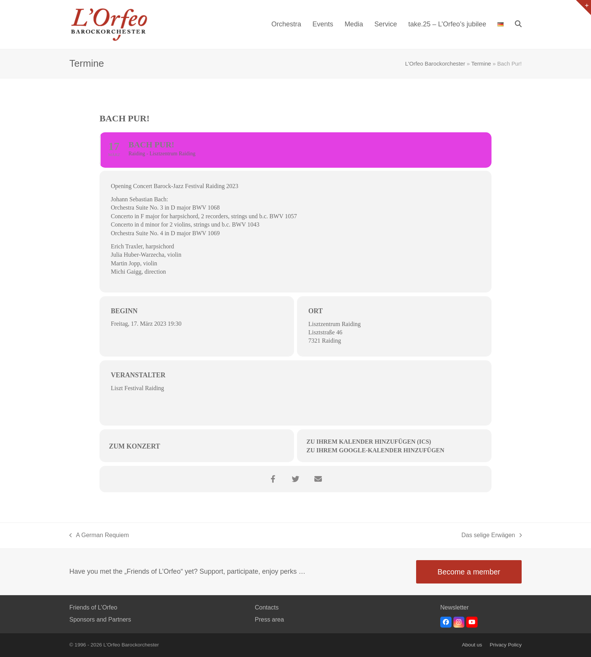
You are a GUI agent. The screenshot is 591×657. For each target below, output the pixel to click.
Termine (481, 64)
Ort (315, 311)
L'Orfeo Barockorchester (435, 64)
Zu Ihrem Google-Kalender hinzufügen (375, 450)
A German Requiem (99, 536)
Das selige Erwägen (491, 536)
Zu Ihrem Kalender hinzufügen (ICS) (368, 441)
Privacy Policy (506, 645)
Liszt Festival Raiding (137, 388)
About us (472, 645)
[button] (518, 24)
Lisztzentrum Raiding (334, 324)
